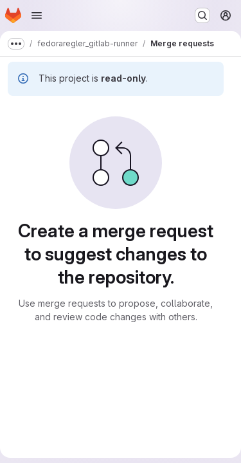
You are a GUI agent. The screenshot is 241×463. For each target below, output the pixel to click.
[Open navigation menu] (36, 15)
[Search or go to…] (202, 15)
